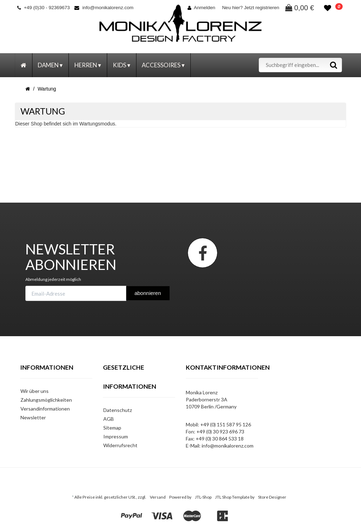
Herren (87, 65)
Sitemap (112, 428)
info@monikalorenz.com (103, 7)
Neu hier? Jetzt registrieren (250, 7)
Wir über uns (34, 391)
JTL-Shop (203, 497)
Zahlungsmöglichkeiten (46, 400)
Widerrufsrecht (120, 445)
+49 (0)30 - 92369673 (43, 7)
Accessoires (163, 65)
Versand (158, 497)
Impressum (115, 436)
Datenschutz (117, 410)
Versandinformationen (45, 409)
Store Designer (272, 497)
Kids (121, 65)
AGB (108, 419)
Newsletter (33, 417)
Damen (50, 65)
